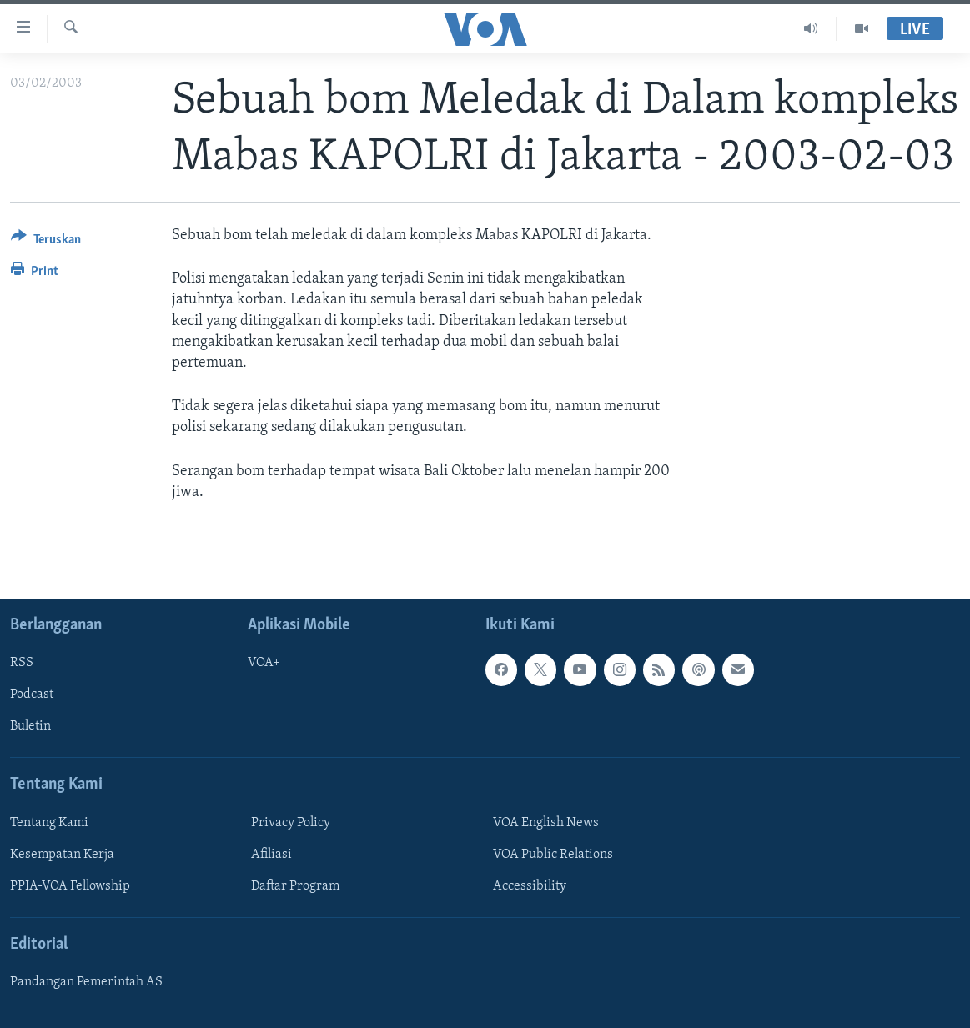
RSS (21, 662)
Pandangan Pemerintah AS (86, 982)
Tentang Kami (49, 823)
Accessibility (529, 886)
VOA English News (546, 823)
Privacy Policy (290, 823)
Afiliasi (271, 854)
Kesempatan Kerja (62, 854)
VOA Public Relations (553, 854)
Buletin (30, 726)
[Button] (46, 242)
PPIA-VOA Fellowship (70, 886)
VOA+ (264, 662)
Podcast (31, 694)
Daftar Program (295, 886)
